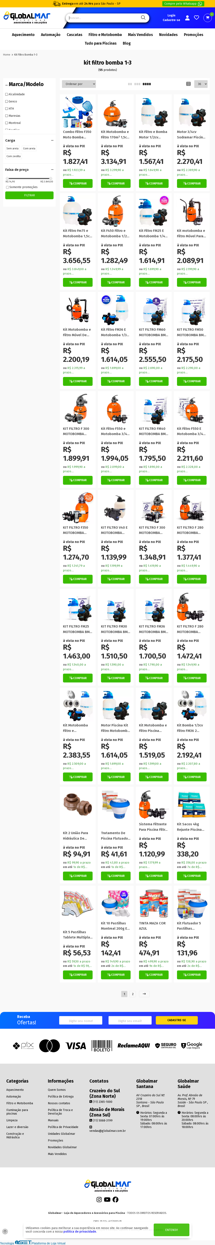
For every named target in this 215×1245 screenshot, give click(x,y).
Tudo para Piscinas (101, 43)
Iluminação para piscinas (17, 1111)
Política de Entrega (60, 1096)
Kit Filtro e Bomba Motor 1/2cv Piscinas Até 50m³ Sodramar (153, 135)
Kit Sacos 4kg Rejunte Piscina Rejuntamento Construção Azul (190, 827)
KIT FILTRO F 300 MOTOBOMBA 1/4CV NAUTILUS (76, 431)
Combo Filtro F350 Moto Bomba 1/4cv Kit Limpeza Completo (77, 135)
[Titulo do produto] (78, 112)
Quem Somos (57, 1090)
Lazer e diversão (17, 1127)
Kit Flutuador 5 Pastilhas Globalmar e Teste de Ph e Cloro (189, 926)
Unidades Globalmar (61, 1134)
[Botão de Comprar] (78, 183)
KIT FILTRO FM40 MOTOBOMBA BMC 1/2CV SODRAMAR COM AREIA (153, 431)
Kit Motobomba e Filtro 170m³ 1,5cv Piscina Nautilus (115, 135)
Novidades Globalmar (62, 1147)
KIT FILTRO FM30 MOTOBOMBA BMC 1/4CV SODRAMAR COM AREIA (115, 629)
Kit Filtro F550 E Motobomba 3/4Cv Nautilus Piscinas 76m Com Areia (192, 431)
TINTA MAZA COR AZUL (152, 926)
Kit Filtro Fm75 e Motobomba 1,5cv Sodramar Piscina (77, 233)
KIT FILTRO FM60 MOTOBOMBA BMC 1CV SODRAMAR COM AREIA (153, 332)
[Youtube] (107, 1201)
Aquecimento (23, 35)
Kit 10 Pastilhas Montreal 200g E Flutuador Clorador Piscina (114, 926)
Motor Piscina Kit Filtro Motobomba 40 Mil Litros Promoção (115, 728)
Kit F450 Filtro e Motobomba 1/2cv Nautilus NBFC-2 (115, 233)
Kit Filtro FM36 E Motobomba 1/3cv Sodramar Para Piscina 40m (115, 332)
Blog (127, 43)
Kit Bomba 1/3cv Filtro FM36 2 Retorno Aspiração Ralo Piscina (190, 728)
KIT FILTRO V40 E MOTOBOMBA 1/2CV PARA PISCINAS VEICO (114, 530)
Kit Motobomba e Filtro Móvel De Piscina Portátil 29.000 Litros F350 (77, 332)
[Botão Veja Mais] (116, 183)
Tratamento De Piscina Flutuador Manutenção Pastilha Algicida (115, 836)
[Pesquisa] (142, 18)
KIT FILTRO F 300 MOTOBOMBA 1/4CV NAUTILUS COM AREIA (152, 530)
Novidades (168, 35)
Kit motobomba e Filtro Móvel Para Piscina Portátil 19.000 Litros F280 (191, 233)
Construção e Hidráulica (15, 1135)
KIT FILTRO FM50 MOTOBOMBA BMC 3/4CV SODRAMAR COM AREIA (191, 332)
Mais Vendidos (140, 35)
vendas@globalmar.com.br (107, 1129)
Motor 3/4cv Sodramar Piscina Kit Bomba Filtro (191, 135)
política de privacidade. (80, 1231)
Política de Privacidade (63, 1127)
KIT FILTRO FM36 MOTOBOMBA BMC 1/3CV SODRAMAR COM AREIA (153, 629)
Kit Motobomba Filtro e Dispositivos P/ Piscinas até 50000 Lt (75, 728)
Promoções (193, 35)
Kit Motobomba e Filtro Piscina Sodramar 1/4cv (153, 728)
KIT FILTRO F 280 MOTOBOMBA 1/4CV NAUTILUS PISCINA (190, 629)
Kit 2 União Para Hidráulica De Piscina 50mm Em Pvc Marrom (77, 836)
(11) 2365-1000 (100, 1102)
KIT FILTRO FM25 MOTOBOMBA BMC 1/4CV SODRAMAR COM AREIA (77, 629)
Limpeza (11, 1120)
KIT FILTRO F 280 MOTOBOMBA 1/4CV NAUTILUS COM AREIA (190, 530)
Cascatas (74, 35)
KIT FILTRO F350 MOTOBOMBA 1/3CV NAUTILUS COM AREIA (76, 530)
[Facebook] (115, 1201)
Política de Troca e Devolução (60, 1111)
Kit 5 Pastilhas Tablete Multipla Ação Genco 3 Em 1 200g (78, 935)
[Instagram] (99, 1201)
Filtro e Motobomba (105, 35)
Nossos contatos (59, 1103)
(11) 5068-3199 (101, 1120)
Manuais (53, 1120)
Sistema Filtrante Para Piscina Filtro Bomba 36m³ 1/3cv (154, 827)
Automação (50, 35)
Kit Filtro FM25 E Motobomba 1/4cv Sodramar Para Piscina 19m (153, 233)
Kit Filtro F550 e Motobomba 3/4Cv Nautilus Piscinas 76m (116, 431)
